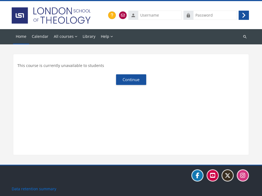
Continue (131, 79)
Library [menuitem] (89, 36)
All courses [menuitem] (64, 36)
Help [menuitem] (105, 36)
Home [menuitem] (21, 36)
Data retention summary (34, 188)
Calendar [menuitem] (40, 36)
